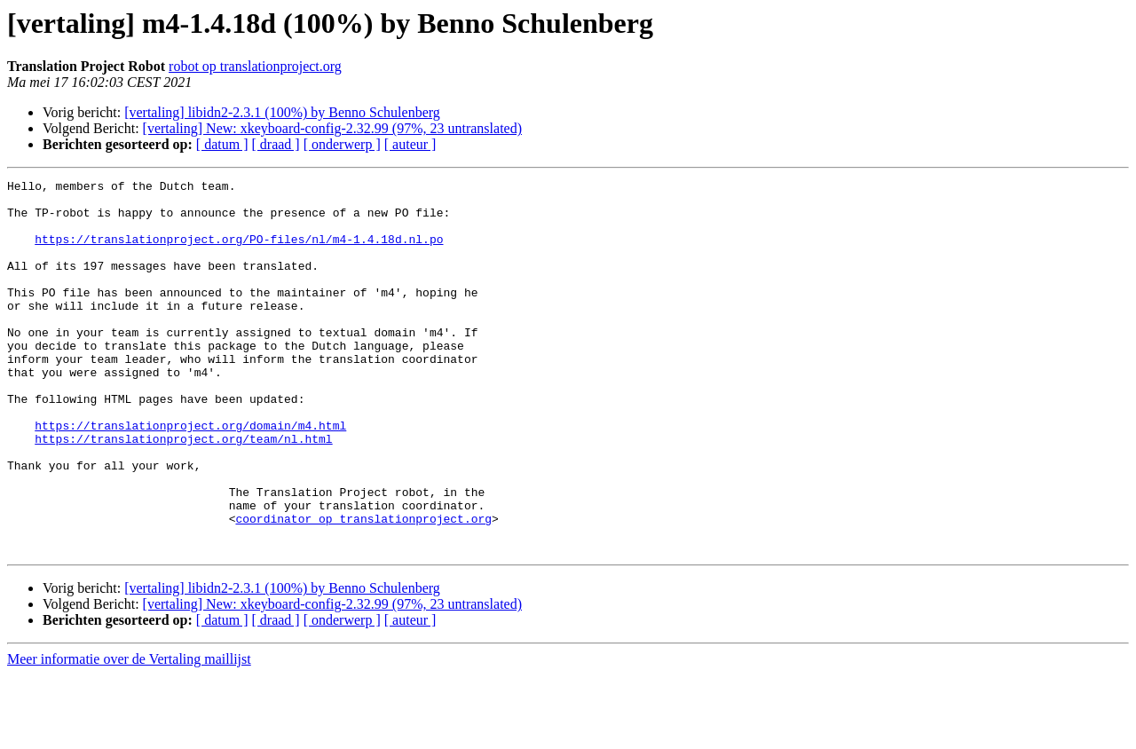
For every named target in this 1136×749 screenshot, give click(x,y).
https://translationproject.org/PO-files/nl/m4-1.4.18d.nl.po (239, 252)
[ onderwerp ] (342, 144)
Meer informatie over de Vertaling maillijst (129, 733)
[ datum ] (222, 144)
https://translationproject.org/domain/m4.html (190, 476)
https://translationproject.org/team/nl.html (183, 492)
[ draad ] (276, 144)
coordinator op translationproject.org (363, 587)
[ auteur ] (410, 144)
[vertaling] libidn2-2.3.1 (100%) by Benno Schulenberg (282, 112)
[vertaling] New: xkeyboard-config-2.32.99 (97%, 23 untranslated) (332, 128)
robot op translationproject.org (255, 66)
